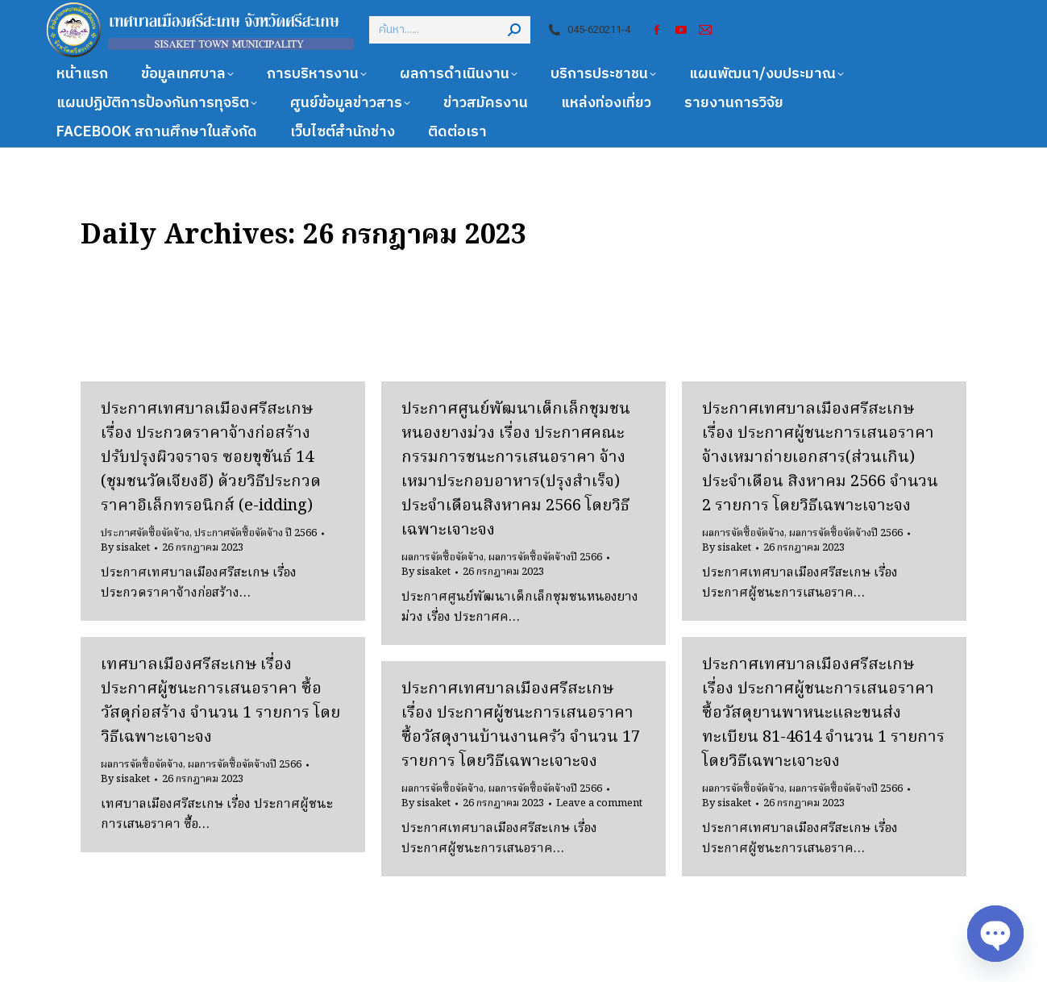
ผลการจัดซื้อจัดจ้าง (442, 557)
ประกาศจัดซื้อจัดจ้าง (145, 533)
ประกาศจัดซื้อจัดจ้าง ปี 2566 (255, 533)
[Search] (449, 30)
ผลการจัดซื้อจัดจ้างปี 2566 (545, 557)
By (125, 548)
